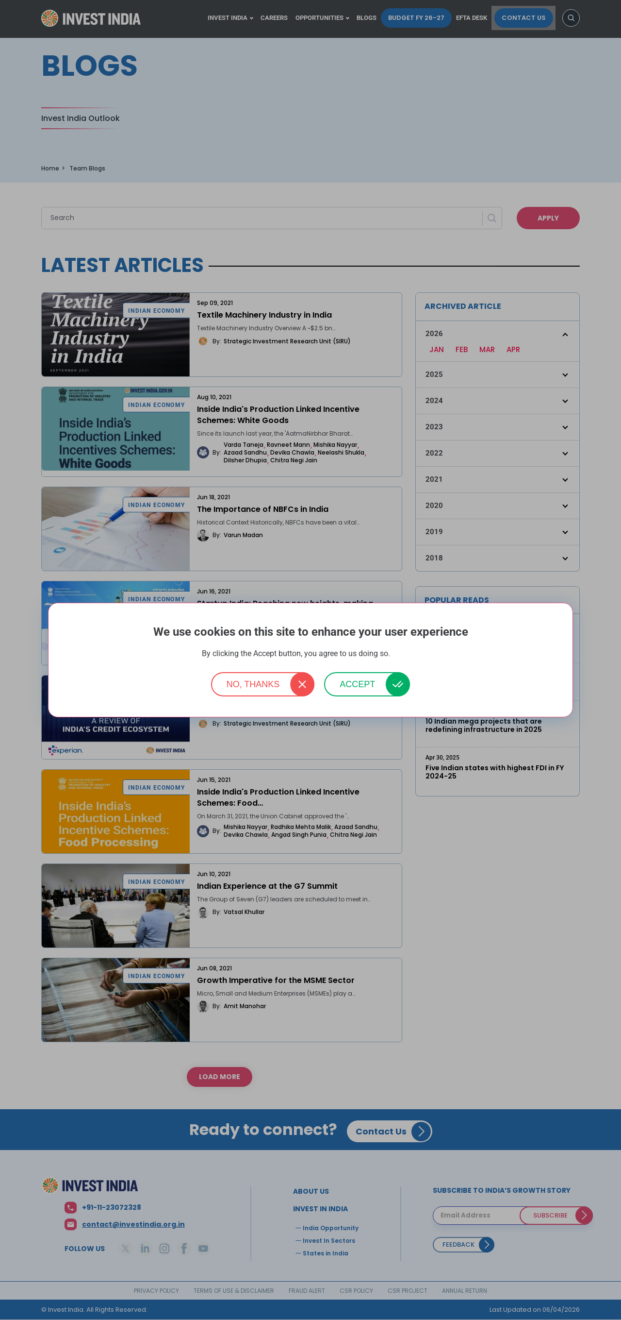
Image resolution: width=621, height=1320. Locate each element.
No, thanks (253, 684)
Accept (357, 684)
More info (405, 654)
